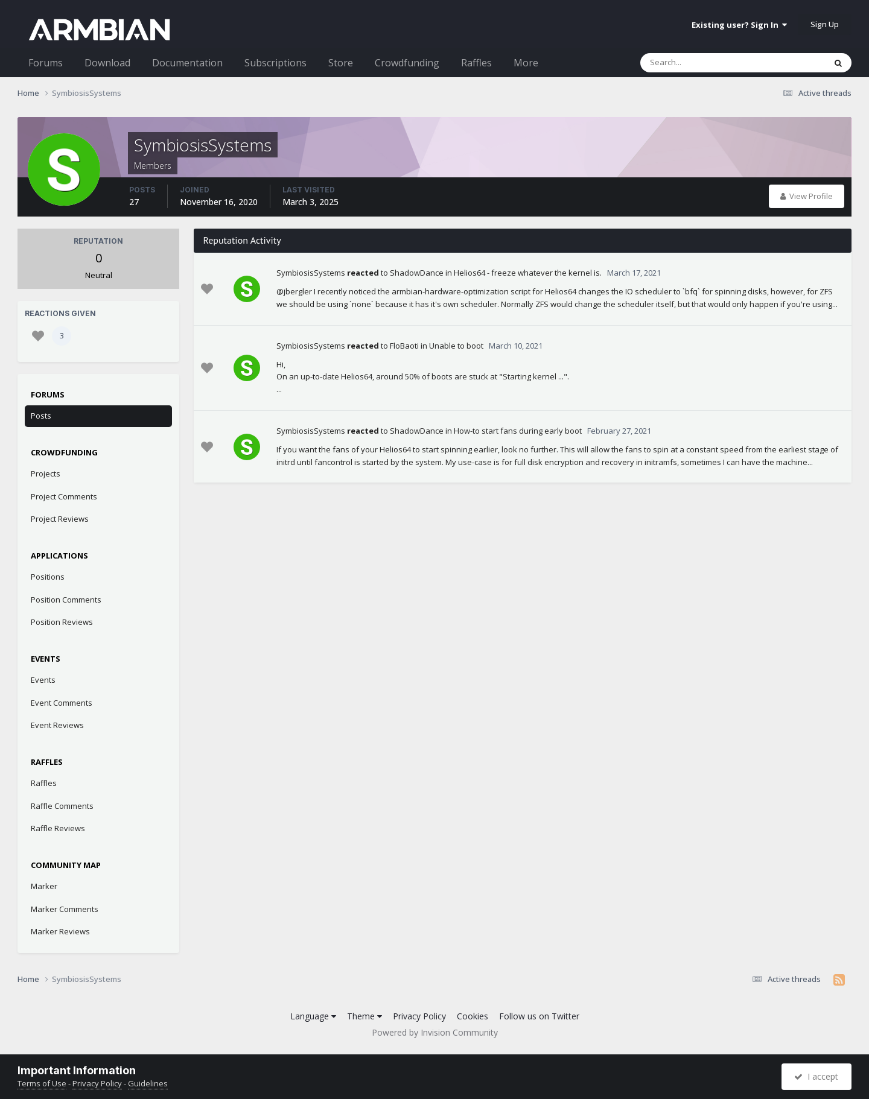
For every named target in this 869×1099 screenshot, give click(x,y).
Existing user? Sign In (739, 24)
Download (107, 62)
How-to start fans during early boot (518, 430)
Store (340, 62)
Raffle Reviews (58, 828)
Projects (45, 473)
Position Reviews (62, 621)
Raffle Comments (62, 805)
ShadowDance (417, 272)
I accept (816, 1076)
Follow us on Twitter (539, 1016)
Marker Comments (64, 909)
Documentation (187, 62)
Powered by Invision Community (435, 1032)
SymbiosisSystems (310, 272)
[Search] (701, 62)
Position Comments (66, 599)
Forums (45, 62)
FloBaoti (404, 345)
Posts (41, 415)
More (526, 62)
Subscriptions (275, 62)
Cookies (472, 1016)
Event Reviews (57, 725)
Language (313, 1016)
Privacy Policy (419, 1016)
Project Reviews (60, 518)
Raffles (476, 62)
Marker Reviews (60, 931)
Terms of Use (42, 1083)
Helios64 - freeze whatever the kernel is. (528, 272)
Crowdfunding (407, 62)
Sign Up (824, 24)
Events (43, 679)
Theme (364, 1016)
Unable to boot (456, 345)
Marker (44, 886)
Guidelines (148, 1083)
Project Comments (64, 496)
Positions (48, 576)
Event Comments (61, 702)
